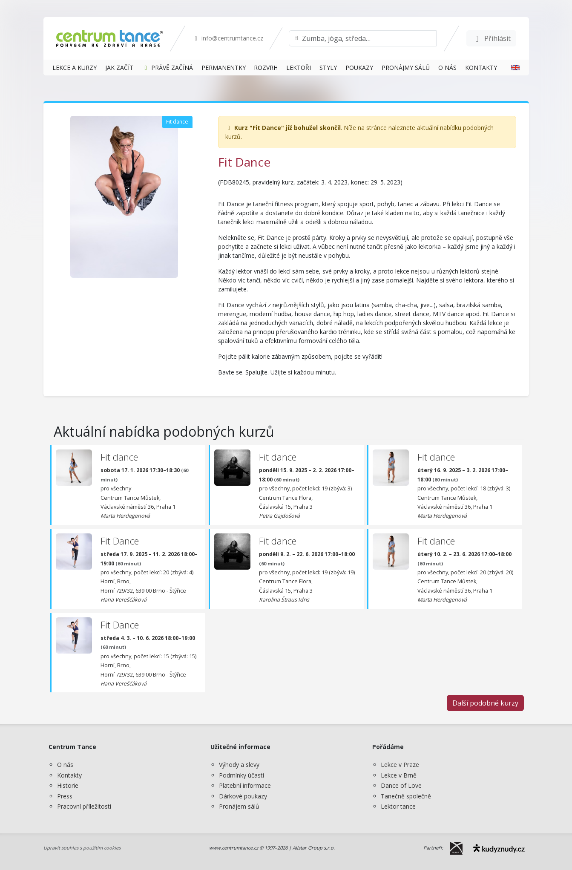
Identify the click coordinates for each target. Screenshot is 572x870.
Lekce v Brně (399, 775)
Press (64, 796)
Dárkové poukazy (243, 796)
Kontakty (69, 775)
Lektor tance (398, 806)
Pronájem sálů (239, 806)
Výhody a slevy (239, 765)
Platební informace (245, 785)
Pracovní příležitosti (84, 806)
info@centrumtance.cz (228, 38)
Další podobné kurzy (485, 703)
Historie (67, 785)
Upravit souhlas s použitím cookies (82, 847)
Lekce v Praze (400, 765)
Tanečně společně (406, 796)
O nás (65, 765)
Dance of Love (401, 785)
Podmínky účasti (241, 775)
